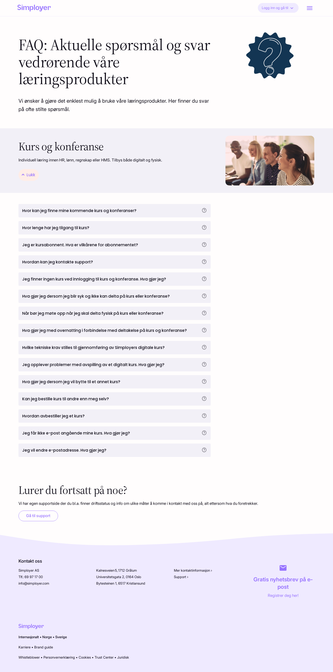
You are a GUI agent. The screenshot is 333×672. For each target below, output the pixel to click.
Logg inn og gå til (278, 8)
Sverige (61, 637)
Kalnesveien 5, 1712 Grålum (116, 570)
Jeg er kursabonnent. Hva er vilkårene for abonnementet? (80, 245)
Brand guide (43, 647)
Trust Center (104, 657)
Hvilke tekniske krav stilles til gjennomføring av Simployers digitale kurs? (93, 347)
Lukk (31, 175)
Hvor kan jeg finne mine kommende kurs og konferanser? (79, 210)
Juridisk (123, 657)
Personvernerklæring (59, 657)
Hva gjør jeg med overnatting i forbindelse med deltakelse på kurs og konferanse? (104, 330)
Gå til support (38, 515)
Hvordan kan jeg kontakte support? (57, 262)
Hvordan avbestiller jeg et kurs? (53, 416)
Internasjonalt (28, 637)
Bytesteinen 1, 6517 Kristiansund (120, 583)
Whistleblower (29, 657)
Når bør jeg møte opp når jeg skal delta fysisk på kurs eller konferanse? (92, 313)
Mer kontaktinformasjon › (193, 570)
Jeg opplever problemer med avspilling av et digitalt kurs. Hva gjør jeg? (93, 364)
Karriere (24, 647)
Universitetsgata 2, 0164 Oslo (118, 577)
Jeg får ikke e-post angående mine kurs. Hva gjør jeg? (76, 433)
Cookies (85, 657)
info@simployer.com (33, 583)
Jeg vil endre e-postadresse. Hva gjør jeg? (64, 450)
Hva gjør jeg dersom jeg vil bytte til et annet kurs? (71, 382)
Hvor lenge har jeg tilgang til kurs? (55, 228)
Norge (47, 637)
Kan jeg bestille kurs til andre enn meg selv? (65, 399)
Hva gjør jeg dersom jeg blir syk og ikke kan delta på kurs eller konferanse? (96, 296)
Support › (181, 577)
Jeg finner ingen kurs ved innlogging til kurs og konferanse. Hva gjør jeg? (94, 279)
